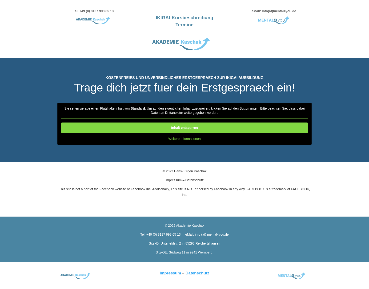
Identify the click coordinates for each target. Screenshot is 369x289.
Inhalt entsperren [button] (184, 128)
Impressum (173, 180)
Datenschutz (194, 180)
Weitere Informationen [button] (184, 139)
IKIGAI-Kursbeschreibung (184, 18)
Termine (184, 25)
